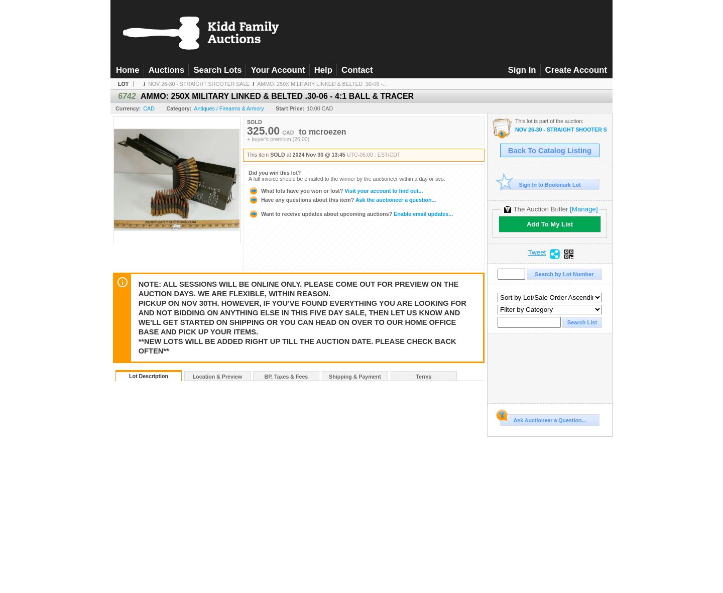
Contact (357, 70)
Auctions (167, 70)
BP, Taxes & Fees (286, 377)
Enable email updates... (351, 214)
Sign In (522, 70)
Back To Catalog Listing (549, 151)
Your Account (278, 70)
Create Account (576, 70)
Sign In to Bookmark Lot (540, 184)
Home (128, 70)
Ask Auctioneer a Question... (543, 418)
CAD (149, 108)
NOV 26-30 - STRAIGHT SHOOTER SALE (199, 84)
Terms (423, 377)
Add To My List (550, 224)
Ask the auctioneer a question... (342, 200)
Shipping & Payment (355, 377)
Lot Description (148, 376)
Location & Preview (217, 377)
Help (323, 70)
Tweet (537, 252)
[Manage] (583, 209)
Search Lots (217, 70)
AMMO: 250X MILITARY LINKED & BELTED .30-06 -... (322, 84)
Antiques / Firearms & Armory (229, 108)
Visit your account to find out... (336, 191)
